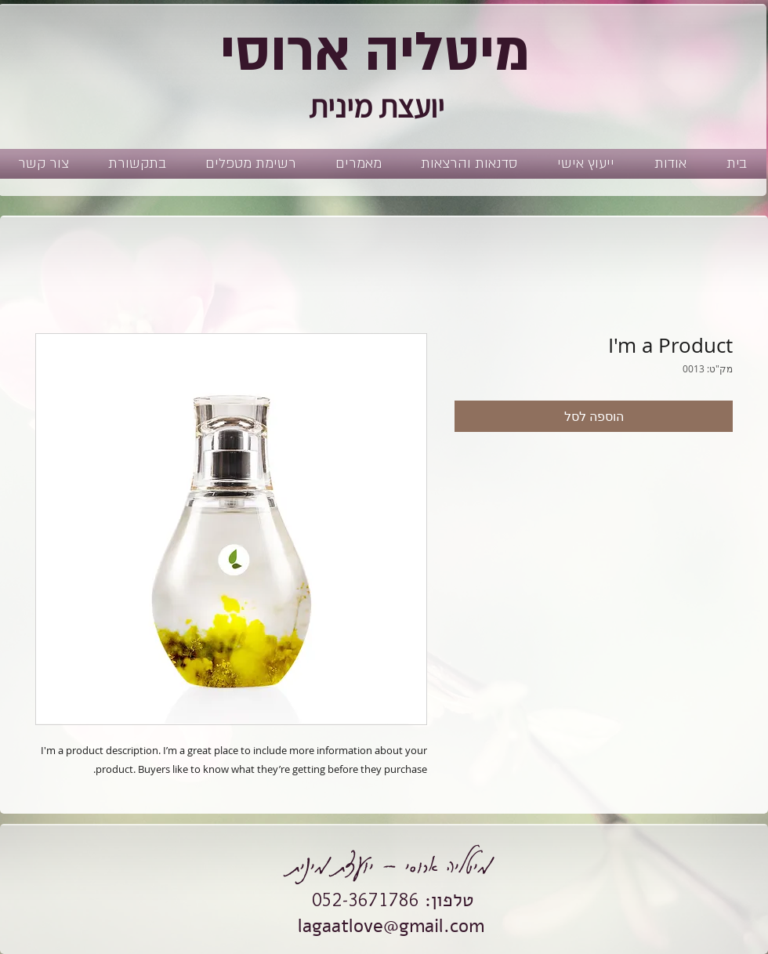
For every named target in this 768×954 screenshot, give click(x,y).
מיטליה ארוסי (375, 52)
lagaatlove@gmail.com (391, 925)
